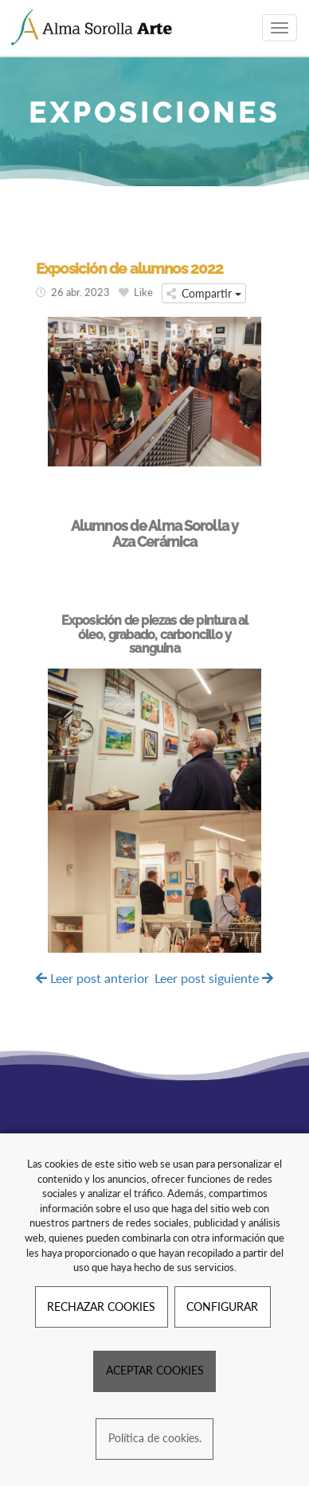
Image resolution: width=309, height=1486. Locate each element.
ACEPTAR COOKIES (155, 1370)
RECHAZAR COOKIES (101, 1306)
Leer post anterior (92, 977)
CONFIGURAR (222, 1306)
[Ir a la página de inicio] (92, 28)
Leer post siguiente (213, 977)
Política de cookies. (154, 1438)
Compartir (203, 293)
